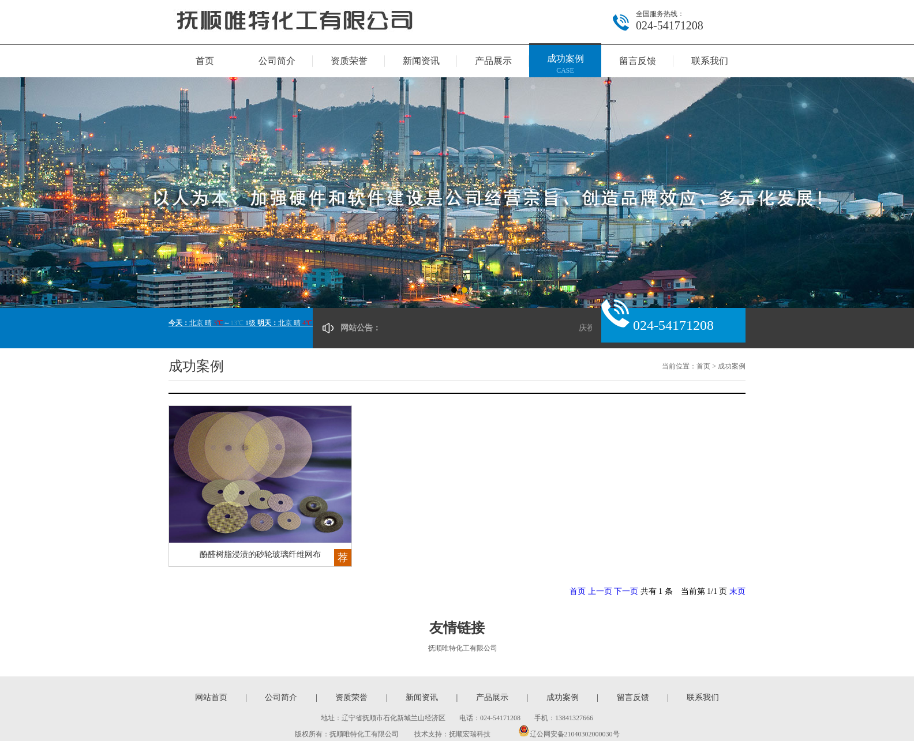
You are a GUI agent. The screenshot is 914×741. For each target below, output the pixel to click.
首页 (205, 61)
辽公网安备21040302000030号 (569, 734)
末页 (737, 591)
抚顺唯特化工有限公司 (462, 648)
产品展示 (493, 61)
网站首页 (211, 697)
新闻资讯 (421, 61)
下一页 (626, 591)
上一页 (600, 591)
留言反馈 (637, 61)
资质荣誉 (349, 61)
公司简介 (277, 61)
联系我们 (709, 61)
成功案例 (565, 65)
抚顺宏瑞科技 (469, 734)
